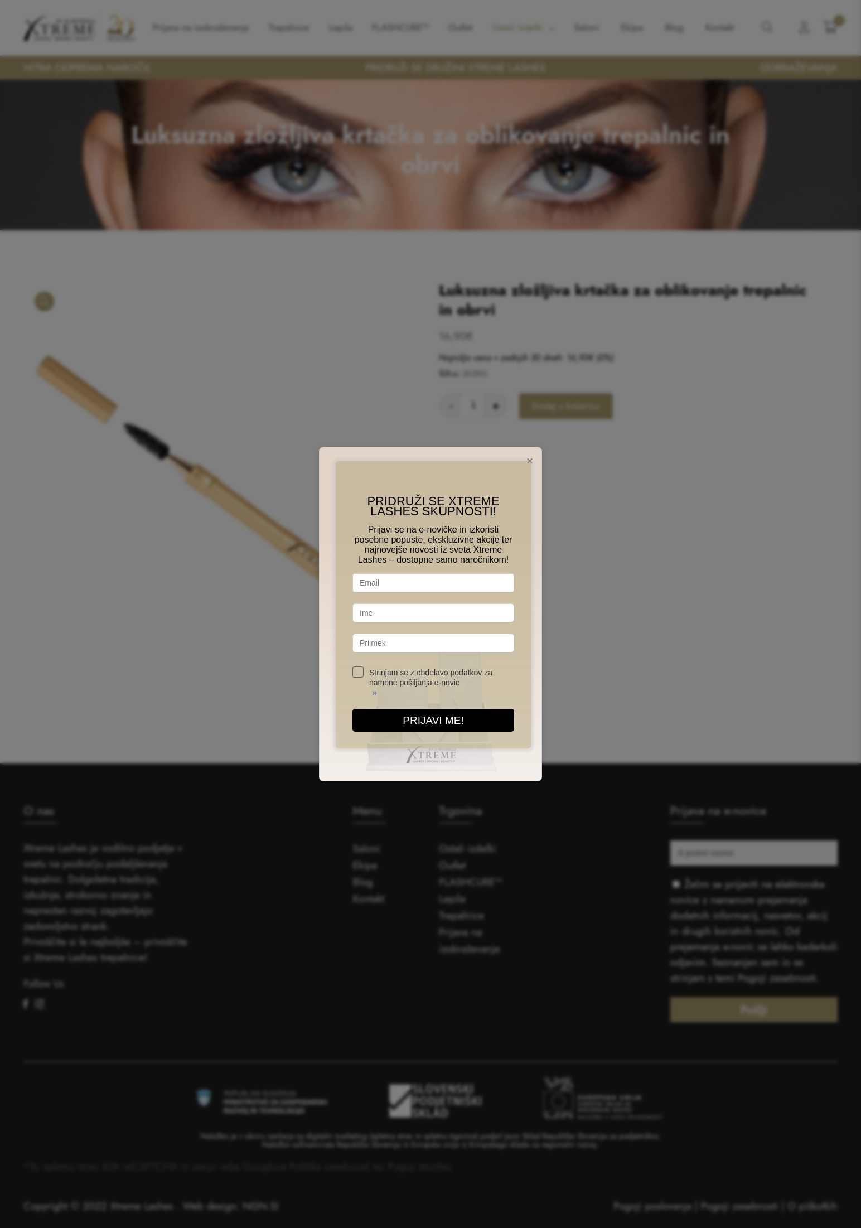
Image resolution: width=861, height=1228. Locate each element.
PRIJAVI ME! (433, 720)
